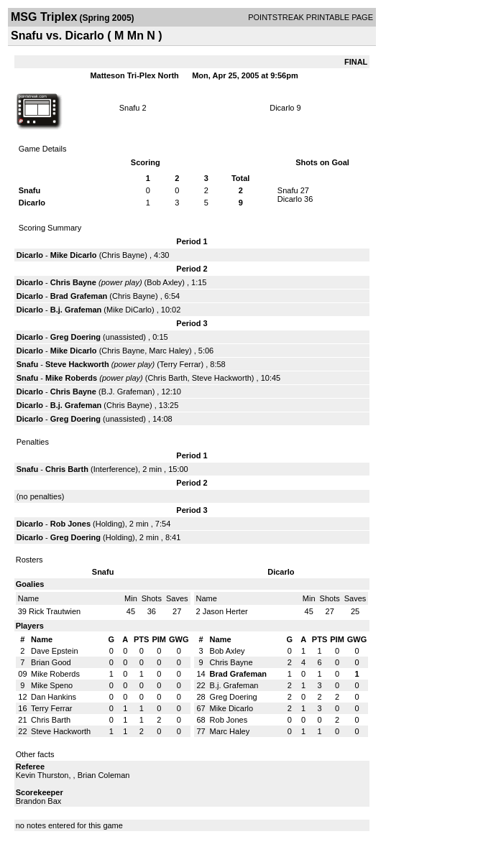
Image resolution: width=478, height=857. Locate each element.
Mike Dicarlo (73, 255)
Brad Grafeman (78, 296)
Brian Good (51, 662)
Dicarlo (282, 107)
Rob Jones (70, 523)
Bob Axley (164, 282)
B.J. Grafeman (126, 391)
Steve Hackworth (77, 364)
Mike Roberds (71, 378)
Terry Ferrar (180, 364)
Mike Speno (52, 685)
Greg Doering (75, 337)
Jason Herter (225, 611)
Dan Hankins (53, 696)
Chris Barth (168, 378)
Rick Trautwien (55, 611)
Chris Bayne (122, 255)
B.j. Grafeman (76, 309)
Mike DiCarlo (129, 309)
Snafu (129, 107)
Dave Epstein (54, 651)
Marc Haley (169, 350)
